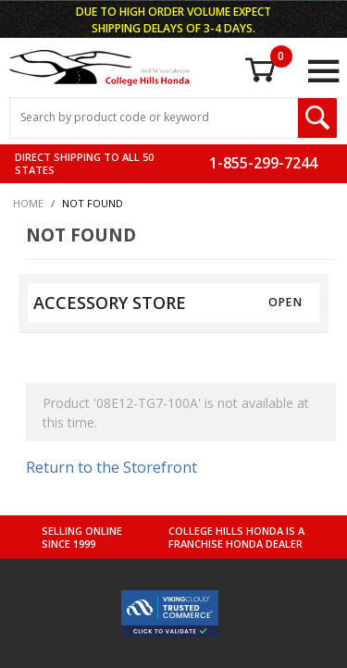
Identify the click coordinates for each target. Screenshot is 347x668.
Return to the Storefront (111, 467)
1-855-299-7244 (263, 163)
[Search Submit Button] (317, 118)
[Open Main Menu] (323, 71)
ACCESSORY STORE (109, 302)
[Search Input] (154, 118)
